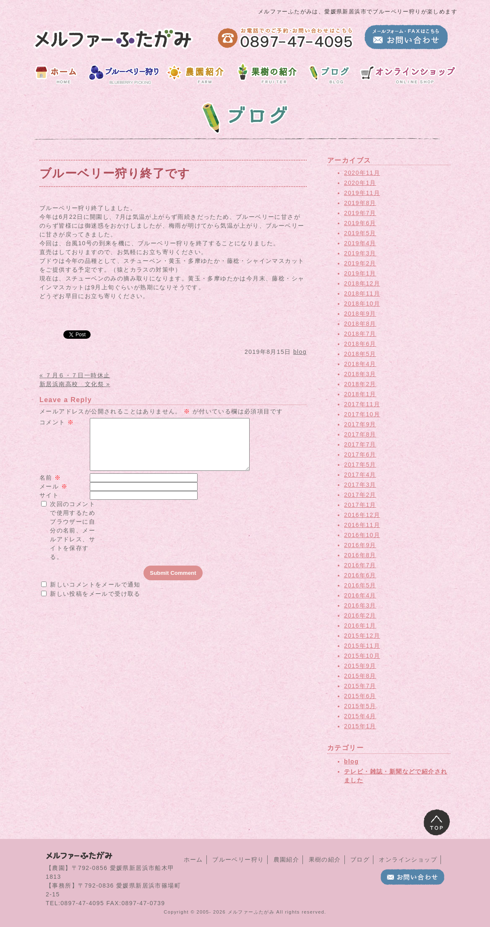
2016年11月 (362, 525)
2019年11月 (362, 193)
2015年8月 (360, 676)
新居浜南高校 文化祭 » (74, 384)
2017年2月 (360, 494)
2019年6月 (360, 223)
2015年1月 (360, 726)
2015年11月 (362, 645)
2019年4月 (360, 243)
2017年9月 (360, 424)
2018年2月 (360, 384)
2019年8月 (360, 203)
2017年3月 (360, 484)
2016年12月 (362, 515)
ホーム (193, 859)
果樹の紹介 (325, 859)
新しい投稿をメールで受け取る (95, 603)
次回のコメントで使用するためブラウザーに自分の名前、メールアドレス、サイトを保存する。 (72, 540)
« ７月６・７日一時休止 (74, 375)
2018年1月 (360, 394)
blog (300, 351)
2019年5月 (360, 233)
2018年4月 (360, 364)
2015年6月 (360, 696)
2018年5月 (360, 354)
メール (53, 496)
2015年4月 (360, 716)
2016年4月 (360, 595)
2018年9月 (360, 313)
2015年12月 (362, 635)
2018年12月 (362, 283)
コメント (56, 422)
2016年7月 (360, 565)
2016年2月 (360, 615)
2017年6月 (360, 454)
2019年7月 (360, 213)
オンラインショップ (408, 859)
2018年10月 (362, 303)
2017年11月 (362, 404)
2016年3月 (360, 605)
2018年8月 (360, 323)
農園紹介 (287, 859)
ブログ (360, 859)
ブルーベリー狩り (238, 859)
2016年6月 (360, 575)
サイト (49, 505)
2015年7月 (360, 686)
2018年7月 (360, 333)
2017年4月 (360, 474)
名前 (50, 487)
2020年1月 (360, 182)
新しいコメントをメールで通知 (95, 594)
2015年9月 (360, 665)
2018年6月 (360, 343)
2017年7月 (360, 444)
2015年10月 (362, 655)
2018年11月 (362, 293)
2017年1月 (360, 504)
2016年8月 (360, 555)
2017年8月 (360, 434)
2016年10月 (362, 535)
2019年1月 (360, 273)
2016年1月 (360, 625)
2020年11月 (362, 172)
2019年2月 (360, 263)
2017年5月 (360, 464)
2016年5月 (360, 585)
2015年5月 (360, 706)
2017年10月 (362, 414)
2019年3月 (360, 253)
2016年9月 (360, 545)
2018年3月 (360, 374)
